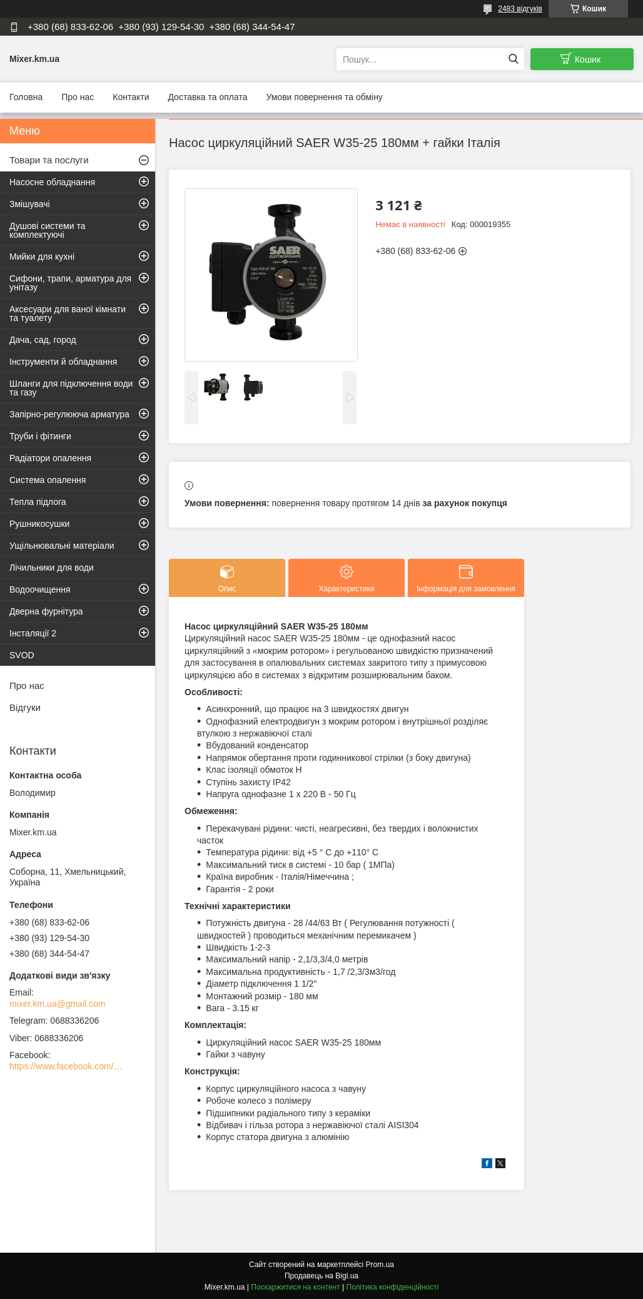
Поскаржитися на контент (295, 1287)
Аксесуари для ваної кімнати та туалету (67, 313)
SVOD (21, 655)
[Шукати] (513, 59)
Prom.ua (380, 1264)
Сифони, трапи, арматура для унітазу (70, 282)
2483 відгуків (520, 8)
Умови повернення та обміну (324, 97)
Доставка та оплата (207, 97)
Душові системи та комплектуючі (47, 230)
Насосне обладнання (52, 182)
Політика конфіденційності (393, 1287)
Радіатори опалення (50, 458)
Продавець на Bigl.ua (321, 1275)
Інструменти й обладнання (63, 362)
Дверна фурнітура (46, 611)
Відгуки (25, 707)
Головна (26, 97)
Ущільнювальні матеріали (61, 546)
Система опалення (47, 480)
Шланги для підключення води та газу (71, 388)
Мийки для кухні (41, 257)
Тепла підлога (37, 502)
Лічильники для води (51, 568)
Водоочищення (40, 589)
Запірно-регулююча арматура (69, 414)
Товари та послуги (49, 160)
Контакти (131, 97)
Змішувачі (29, 204)
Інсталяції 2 (32, 633)
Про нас (77, 97)
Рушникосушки (39, 524)
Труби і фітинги (40, 436)
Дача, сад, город (42, 340)
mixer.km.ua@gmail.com (57, 1004)
